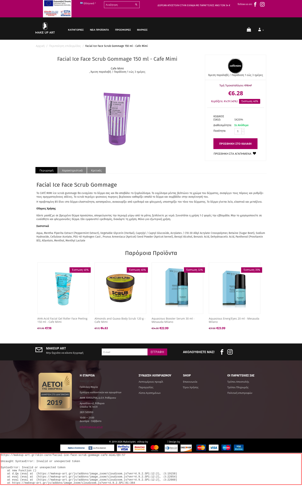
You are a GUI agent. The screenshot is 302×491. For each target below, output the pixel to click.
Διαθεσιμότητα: (222, 125)
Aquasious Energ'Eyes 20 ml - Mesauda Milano (234, 320)
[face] (256, 4)
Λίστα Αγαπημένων (150, 393)
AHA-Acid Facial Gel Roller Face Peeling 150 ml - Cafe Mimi (62, 320)
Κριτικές (96, 170)
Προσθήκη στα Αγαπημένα (232, 153)
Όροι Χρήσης (190, 387)
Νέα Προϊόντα (99, 29)
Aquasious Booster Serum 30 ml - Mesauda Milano (173, 320)
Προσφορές (123, 29)
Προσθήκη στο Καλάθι (235, 143)
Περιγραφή (46, 170)
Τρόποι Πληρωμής (237, 387)
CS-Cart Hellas (157, 441)
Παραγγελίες (146, 387)
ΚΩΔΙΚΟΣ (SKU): (218, 118)
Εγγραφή (157, 352)
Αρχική (40, 46)
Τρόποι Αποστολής (238, 381)
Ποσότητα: (219, 130)
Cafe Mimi (117, 68)
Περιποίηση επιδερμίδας (65, 46)
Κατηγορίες (76, 29)
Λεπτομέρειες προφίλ (151, 381)
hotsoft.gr (186, 441)
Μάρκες (142, 29)
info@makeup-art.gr (91, 427)
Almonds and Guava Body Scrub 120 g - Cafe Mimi (120, 320)
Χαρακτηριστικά (72, 170)
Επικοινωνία (190, 381)
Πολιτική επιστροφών (239, 393)
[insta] (263, 4)
